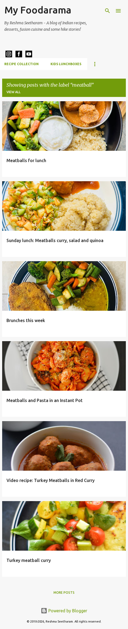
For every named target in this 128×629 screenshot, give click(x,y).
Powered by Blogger (64, 610)
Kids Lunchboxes (65, 64)
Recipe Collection (21, 64)
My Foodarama (37, 9)
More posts (64, 592)
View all (13, 92)
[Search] (107, 10)
